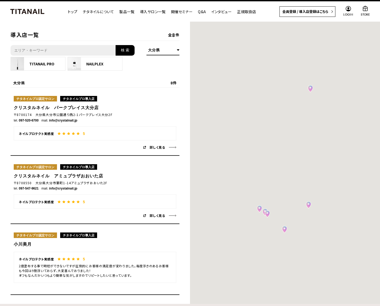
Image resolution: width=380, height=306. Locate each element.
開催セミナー (182, 11)
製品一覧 (127, 11)
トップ (72, 11)
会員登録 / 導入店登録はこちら (305, 11)
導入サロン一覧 (153, 11)
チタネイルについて (98, 11)
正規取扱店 (246, 11)
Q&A (202, 11)
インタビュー (221, 11)
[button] (284, 229)
